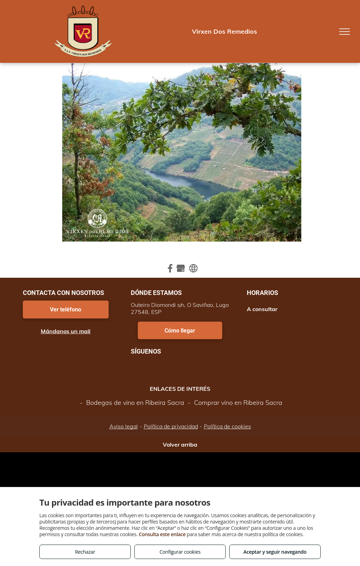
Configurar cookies (180, 551)
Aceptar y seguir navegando (274, 551)
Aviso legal (123, 426)
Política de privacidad (171, 426)
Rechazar (85, 551)
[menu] (344, 31)
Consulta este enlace (162, 534)
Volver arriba (180, 444)
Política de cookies (227, 426)
